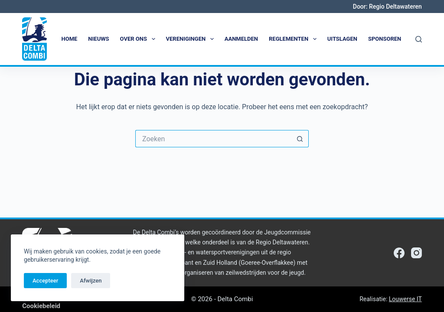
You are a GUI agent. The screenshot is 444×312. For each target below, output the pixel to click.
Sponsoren (384, 39)
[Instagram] (416, 252)
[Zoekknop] (300, 138)
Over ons (139, 39)
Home (70, 39)
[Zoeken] (418, 39)
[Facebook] (399, 252)
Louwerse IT (405, 299)
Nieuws (98, 39)
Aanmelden (241, 39)
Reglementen (294, 39)
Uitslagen (342, 39)
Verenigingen (191, 39)
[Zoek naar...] (213, 138)
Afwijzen (90, 280)
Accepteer (45, 280)
